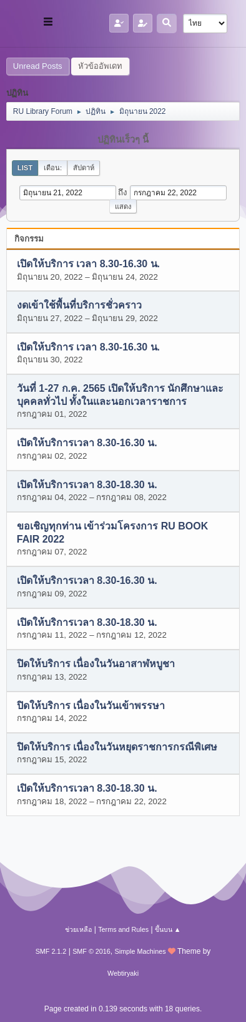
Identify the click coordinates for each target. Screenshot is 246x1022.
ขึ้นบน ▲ (168, 929)
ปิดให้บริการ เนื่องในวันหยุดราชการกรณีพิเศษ (117, 747)
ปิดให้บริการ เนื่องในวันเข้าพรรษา (91, 705)
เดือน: (53, 167)
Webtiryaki (123, 973)
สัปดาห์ (83, 167)
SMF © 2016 (91, 951)
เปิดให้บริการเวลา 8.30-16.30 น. (87, 443)
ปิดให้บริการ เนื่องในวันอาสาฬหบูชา (96, 664)
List (24, 167)
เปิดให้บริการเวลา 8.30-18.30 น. (87, 484)
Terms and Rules (123, 929)
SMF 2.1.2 (51, 951)
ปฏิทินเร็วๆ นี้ (123, 140)
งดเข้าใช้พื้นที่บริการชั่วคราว (79, 305)
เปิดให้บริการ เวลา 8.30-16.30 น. (88, 264)
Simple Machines (140, 951)
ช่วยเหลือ (78, 929)
